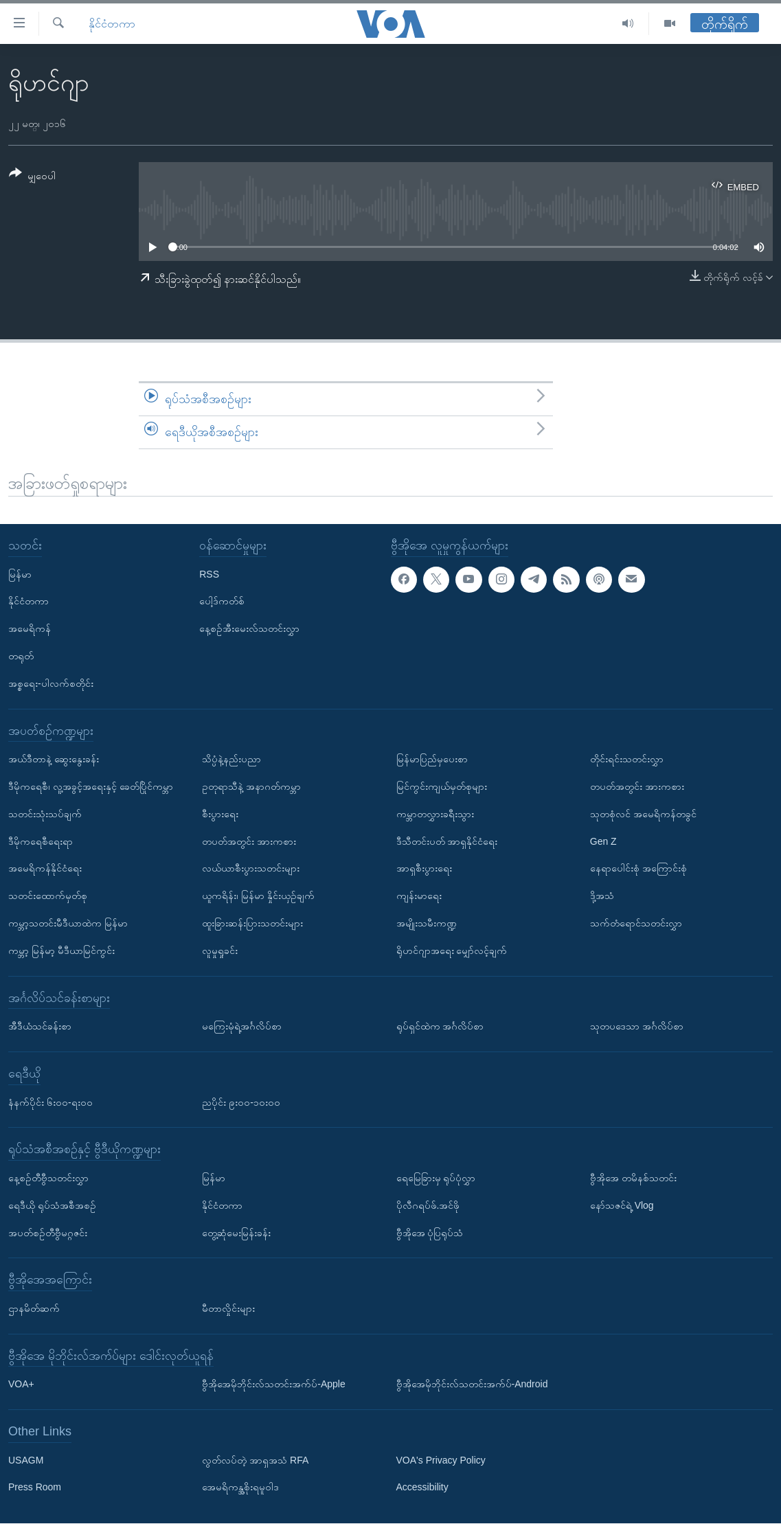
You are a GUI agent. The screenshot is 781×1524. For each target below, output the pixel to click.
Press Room (34, 1487)
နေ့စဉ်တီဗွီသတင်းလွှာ (48, 1177)
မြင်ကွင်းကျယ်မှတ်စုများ (441, 786)
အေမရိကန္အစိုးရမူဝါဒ (240, 1487)
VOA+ (21, 1384)
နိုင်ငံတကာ (112, 24)
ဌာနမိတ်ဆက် (34, 1308)
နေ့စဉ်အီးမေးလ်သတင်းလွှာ (249, 629)
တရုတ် (21, 655)
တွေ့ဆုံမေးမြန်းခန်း (236, 1232)
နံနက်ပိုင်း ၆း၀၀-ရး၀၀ (50, 1102)
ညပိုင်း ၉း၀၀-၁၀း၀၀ (241, 1102)
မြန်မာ (20, 574)
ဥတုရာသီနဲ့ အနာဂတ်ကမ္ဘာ (251, 786)
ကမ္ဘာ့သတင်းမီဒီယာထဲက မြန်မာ (68, 923)
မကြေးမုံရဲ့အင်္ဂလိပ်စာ (242, 1026)
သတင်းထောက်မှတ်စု (47, 896)
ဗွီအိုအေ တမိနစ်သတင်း (633, 1177)
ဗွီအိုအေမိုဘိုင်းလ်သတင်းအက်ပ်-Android (472, 1384)
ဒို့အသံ (602, 896)
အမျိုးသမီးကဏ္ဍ (426, 923)
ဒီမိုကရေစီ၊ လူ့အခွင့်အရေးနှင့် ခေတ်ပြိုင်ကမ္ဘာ (90, 786)
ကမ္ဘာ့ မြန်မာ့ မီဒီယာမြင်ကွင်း (61, 950)
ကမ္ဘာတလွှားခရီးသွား (435, 813)
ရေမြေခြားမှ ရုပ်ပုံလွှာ (436, 1177)
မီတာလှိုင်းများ (228, 1308)
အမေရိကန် (29, 629)
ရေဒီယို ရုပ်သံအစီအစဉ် (52, 1205)
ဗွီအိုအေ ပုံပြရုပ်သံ (430, 1232)
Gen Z (603, 841)
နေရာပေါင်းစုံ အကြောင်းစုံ (638, 868)
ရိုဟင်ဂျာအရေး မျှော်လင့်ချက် (452, 950)
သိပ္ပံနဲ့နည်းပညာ (231, 759)
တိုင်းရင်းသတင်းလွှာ (627, 759)
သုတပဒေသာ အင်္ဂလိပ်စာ (636, 1026)
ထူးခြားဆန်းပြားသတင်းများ (252, 923)
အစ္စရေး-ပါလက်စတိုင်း (50, 683)
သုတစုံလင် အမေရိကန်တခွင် (643, 813)
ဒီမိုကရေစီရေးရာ (40, 841)
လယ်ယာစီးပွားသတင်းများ (250, 868)
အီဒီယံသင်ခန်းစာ (39, 1026)
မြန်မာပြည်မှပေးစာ (432, 759)
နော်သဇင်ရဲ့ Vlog (622, 1205)
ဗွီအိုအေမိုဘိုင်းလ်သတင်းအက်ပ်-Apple (273, 1384)
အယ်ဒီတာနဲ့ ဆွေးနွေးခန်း (53, 759)
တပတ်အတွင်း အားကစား (249, 841)
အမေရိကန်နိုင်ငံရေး (45, 868)
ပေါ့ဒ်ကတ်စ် (222, 601)
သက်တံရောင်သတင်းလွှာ (636, 923)
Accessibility (422, 1487)
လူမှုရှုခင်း (220, 950)
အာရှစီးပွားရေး (424, 868)
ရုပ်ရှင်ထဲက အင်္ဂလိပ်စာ (440, 1026)
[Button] (32, 177)
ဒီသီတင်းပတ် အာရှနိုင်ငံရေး (447, 841)
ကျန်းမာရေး (419, 896)
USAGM (25, 1460)
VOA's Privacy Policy (441, 1460)
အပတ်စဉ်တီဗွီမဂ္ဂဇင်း (47, 1232)
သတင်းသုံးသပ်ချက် (45, 813)
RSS (209, 574)
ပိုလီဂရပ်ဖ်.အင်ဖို (428, 1205)
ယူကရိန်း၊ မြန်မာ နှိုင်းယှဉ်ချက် (258, 896)
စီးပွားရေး (220, 813)
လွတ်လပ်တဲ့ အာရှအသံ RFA (255, 1460)
